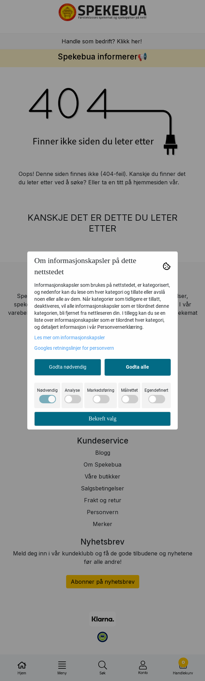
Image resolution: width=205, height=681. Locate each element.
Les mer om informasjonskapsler (69, 337)
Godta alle (137, 367)
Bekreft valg (102, 418)
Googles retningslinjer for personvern (74, 348)
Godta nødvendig (67, 367)
